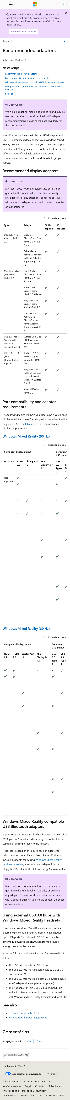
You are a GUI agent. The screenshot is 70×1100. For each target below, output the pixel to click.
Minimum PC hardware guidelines (28, 1017)
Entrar (64, 4)
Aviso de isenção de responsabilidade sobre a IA (26, 1081)
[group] (35, 536)
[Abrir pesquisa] (57, 4)
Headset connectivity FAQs (24, 1013)
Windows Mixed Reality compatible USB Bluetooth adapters (34, 82)
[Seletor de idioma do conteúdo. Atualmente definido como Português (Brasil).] (15, 1066)
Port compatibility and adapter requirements (27, 78)
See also (9, 93)
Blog (27, 1086)
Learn (6, 40)
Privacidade (54, 1086)
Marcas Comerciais (30, 1095)
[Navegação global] (3, 4)
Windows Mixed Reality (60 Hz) (26, 628)
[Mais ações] (64, 41)
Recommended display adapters (21, 73)
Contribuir (40, 1086)
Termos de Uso (10, 1095)
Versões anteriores (12, 1086)
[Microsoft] (35, 4)
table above (31, 424)
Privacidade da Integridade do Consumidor (24, 1090)
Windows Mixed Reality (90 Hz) (26, 436)
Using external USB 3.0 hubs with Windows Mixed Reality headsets (33, 88)
